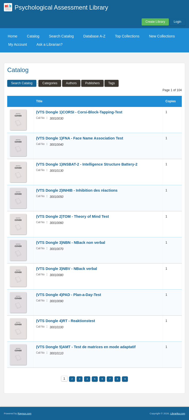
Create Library (155, 22)
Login (177, 22)
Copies (171, 101)
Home (12, 36)
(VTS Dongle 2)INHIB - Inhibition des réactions (77, 190)
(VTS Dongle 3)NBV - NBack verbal (66, 269)
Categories (49, 83)
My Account (17, 44)
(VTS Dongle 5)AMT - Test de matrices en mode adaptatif (86, 347)
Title (39, 101)
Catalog (33, 36)
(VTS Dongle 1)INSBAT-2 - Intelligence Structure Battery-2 (86, 164)
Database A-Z (94, 36)
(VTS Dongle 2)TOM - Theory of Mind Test (72, 216)
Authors (71, 83)
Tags (111, 83)
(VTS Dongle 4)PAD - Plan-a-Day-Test (68, 295)
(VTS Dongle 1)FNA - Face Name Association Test (79, 138)
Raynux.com (24, 413)
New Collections (162, 36)
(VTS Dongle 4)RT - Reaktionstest (65, 321)
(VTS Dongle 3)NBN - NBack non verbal (70, 242)
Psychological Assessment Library (61, 7)
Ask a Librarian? (49, 44)
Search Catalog (61, 36)
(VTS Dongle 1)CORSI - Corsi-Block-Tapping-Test (79, 112)
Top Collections (127, 36)
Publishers (92, 83)
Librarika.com (177, 413)
